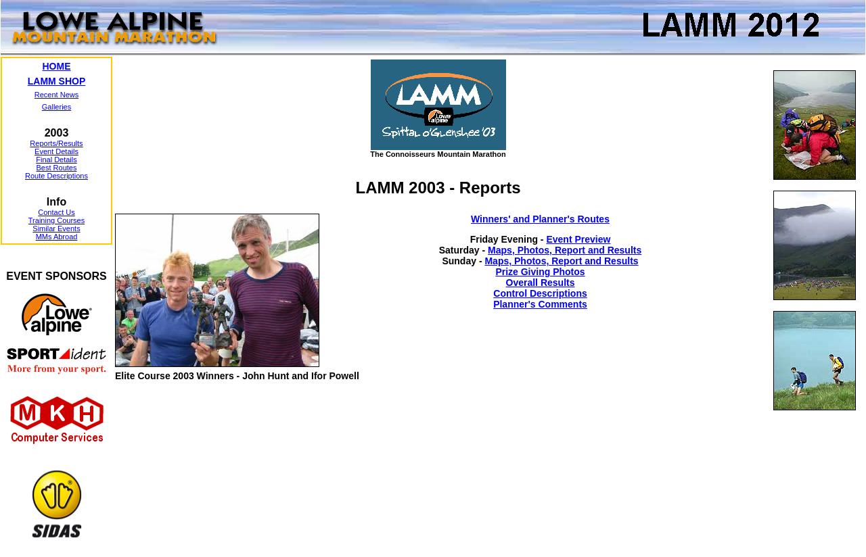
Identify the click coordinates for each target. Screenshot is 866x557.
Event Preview (578, 239)
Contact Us (56, 212)
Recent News (56, 95)
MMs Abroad (57, 237)
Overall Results (540, 282)
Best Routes (57, 168)
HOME (57, 66)
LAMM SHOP (57, 81)
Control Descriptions (540, 293)
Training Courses (56, 220)
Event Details (56, 151)
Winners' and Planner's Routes (540, 219)
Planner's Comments (540, 304)
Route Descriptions (56, 176)
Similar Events (56, 228)
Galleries (56, 107)
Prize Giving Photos (540, 271)
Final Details (56, 159)
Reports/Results (56, 143)
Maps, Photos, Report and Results (564, 250)
